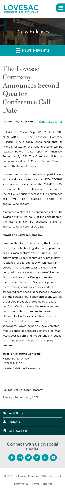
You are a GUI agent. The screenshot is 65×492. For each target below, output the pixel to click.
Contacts (13, 422)
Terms (35, 484)
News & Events (32, 50)
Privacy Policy (20, 484)
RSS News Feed (17, 430)
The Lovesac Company (26, 476)
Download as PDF (50, 122)
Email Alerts (15, 413)
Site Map (48, 484)
